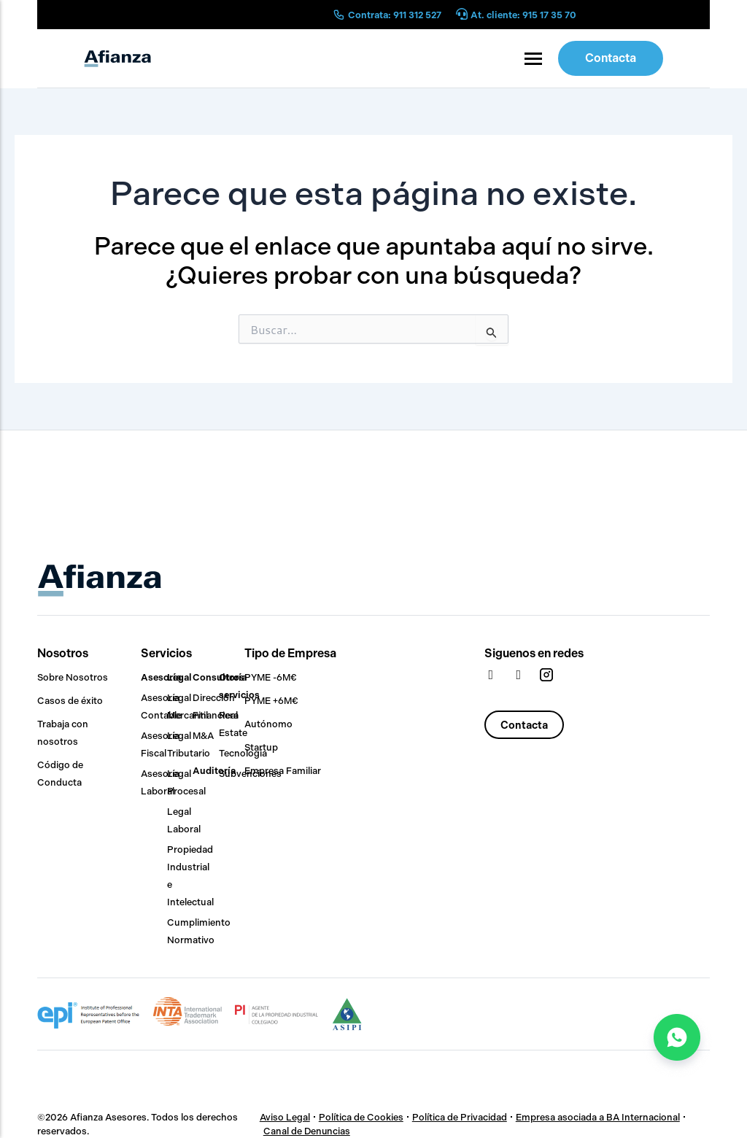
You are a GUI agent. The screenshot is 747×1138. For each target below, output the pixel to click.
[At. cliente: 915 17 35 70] (462, 15)
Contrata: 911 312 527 (394, 14)
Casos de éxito (70, 700)
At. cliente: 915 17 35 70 (523, 14)
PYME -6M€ (270, 677)
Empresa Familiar (282, 770)
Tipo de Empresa (290, 653)
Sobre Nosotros (72, 677)
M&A (203, 735)
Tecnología (243, 753)
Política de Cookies (360, 1117)
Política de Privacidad (458, 1117)
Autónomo (268, 724)
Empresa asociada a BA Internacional (597, 1117)
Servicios (166, 653)
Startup (261, 747)
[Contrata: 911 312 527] (339, 14)
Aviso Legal (284, 1117)
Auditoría (214, 770)
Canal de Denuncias (307, 1131)
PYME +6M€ (271, 700)
